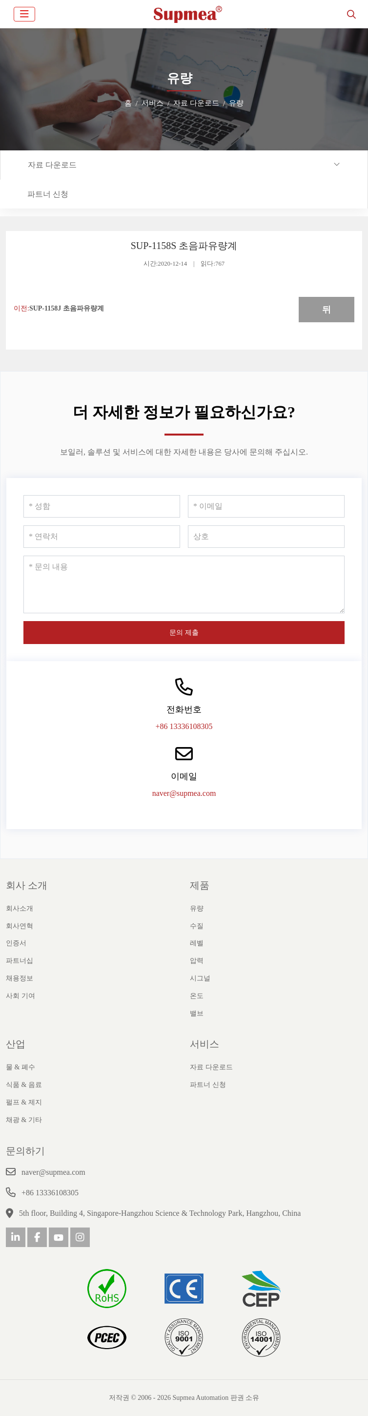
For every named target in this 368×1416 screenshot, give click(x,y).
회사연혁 (19, 926)
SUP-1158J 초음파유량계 (66, 308)
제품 (199, 885)
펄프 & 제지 (24, 1102)
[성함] (101, 506)
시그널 (200, 978)
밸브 (197, 1013)
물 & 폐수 (20, 1067)
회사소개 (19, 908)
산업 (15, 1044)
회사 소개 (26, 885)
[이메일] (266, 506)
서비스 (204, 1044)
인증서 (16, 943)
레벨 (197, 943)
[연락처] (101, 536)
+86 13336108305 (183, 726)
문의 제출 (184, 632)
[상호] (266, 536)
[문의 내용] (184, 584)
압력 (197, 960)
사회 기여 (20, 996)
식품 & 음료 (24, 1084)
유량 (197, 908)
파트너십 (19, 960)
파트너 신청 (47, 194)
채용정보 (19, 978)
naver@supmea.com (184, 793)
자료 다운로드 (52, 165)
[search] (351, 14)
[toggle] (24, 14)
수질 (197, 926)
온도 (197, 996)
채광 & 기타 (24, 1120)
